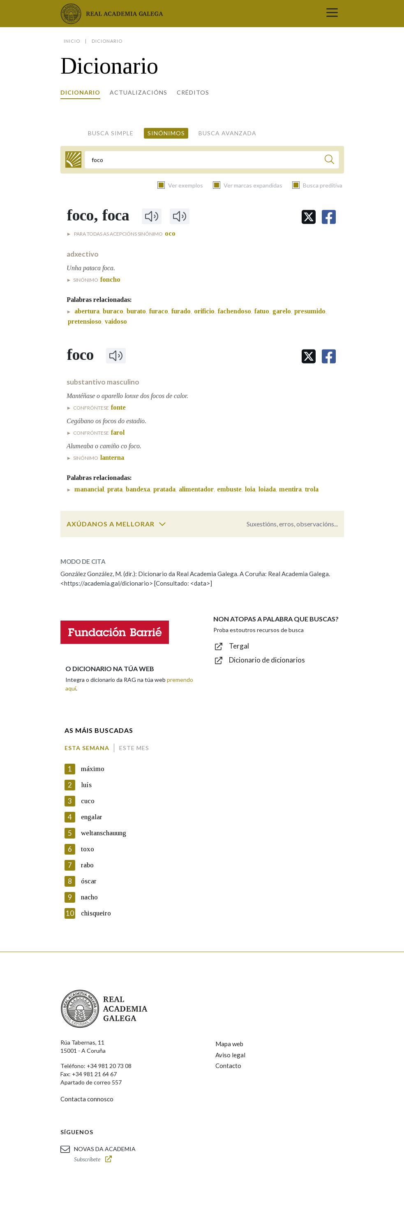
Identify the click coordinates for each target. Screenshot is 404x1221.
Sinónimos (166, 133)
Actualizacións (138, 92)
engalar (91, 817)
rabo (87, 865)
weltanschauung (103, 833)
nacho (89, 897)
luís (86, 785)
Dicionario (80, 92)
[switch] (162, 524)
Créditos (193, 92)
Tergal (239, 646)
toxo (87, 849)
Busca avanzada (227, 133)
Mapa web (229, 1043)
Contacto (228, 1065)
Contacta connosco (86, 1099)
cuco (88, 801)
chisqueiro (96, 913)
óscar (89, 881)
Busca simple (111, 133)
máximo (92, 769)
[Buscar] (329, 161)
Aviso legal (230, 1055)
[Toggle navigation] (332, 13)
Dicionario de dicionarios (267, 660)
